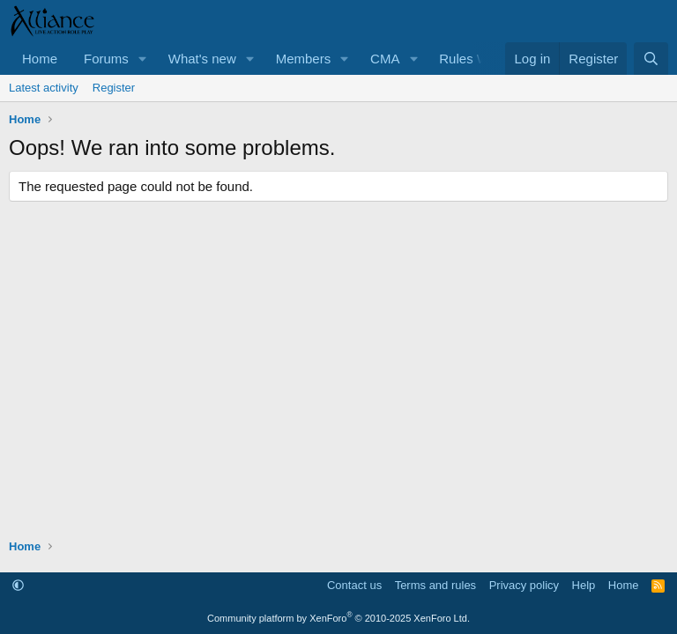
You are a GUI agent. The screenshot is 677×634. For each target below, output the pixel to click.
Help (584, 585)
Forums (106, 58)
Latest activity (43, 87)
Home (39, 58)
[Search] (651, 58)
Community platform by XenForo (338, 618)
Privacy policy (524, 585)
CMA (384, 58)
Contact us (354, 585)
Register (114, 87)
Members (303, 58)
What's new (202, 58)
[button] (142, 58)
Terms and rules (435, 585)
